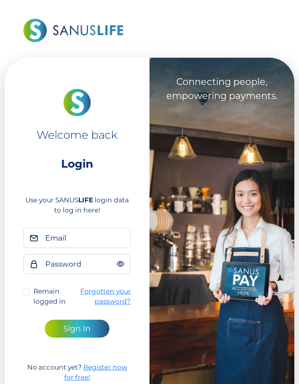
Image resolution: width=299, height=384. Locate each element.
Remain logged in (49, 296)
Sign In (77, 328)
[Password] (85, 264)
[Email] (85, 238)
